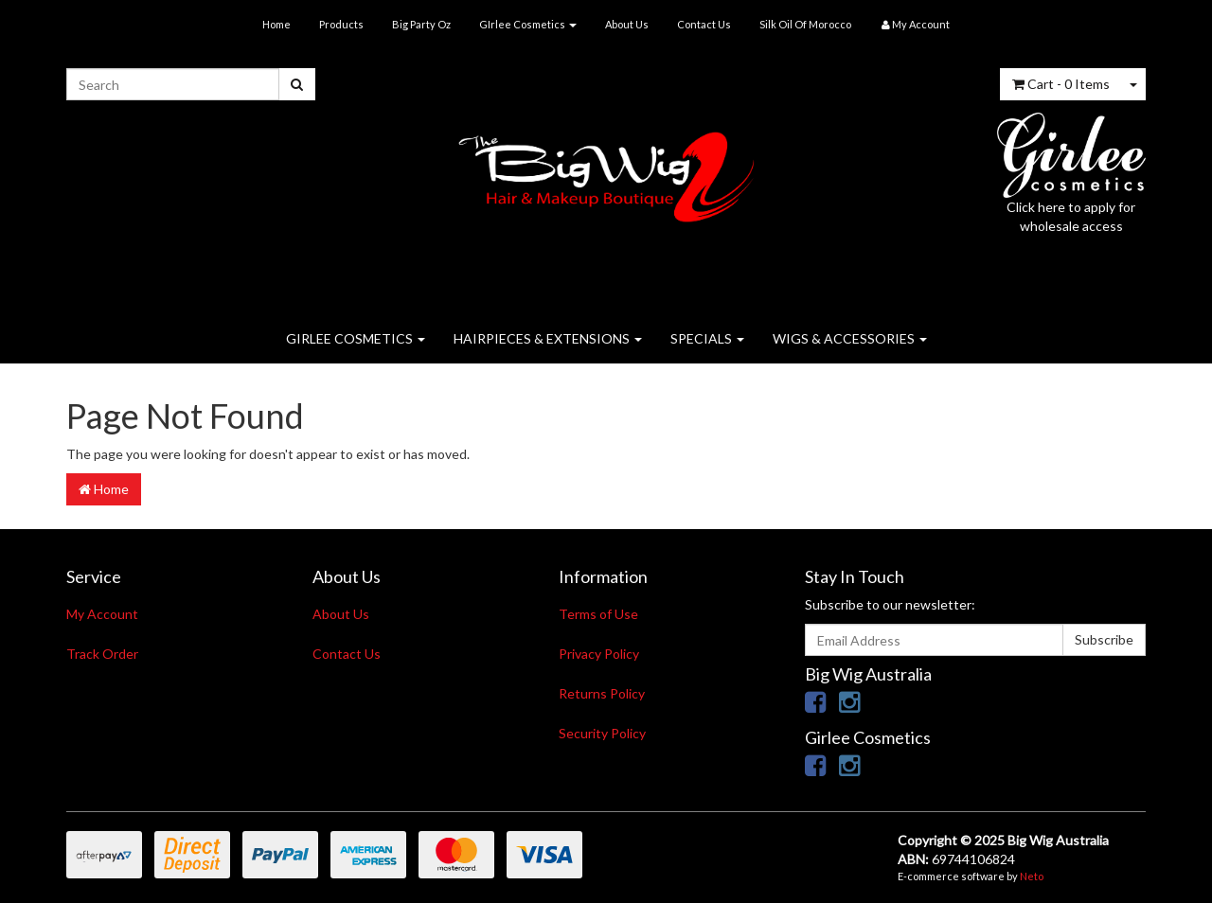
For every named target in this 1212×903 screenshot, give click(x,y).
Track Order (102, 654)
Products (341, 24)
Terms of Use (598, 614)
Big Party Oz (421, 24)
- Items (1061, 84)
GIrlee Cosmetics (528, 24)
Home (276, 24)
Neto (1031, 876)
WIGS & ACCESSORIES (850, 338)
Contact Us (704, 24)
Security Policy (602, 733)
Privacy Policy (599, 654)
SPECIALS (707, 338)
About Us (627, 24)
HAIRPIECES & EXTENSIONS (548, 338)
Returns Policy (602, 693)
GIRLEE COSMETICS (355, 338)
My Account (102, 614)
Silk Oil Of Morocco (805, 24)
